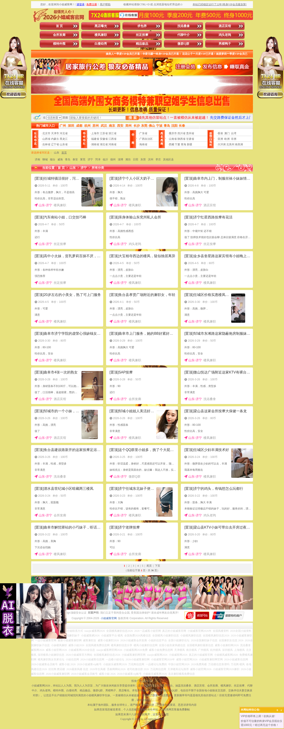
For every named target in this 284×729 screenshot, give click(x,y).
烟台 (52, 159)
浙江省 (112, 133)
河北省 (64, 133)
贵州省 (190, 133)
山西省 (46, 138)
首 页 (59, 26)
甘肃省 (190, 138)
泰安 (75, 159)
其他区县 (168, 159)
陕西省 (181, 138)
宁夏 (177, 144)
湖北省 (104, 144)
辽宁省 (55, 144)
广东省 (143, 133)
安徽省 (104, 138)
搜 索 (132, 118)
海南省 (143, 144)
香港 (220, 133)
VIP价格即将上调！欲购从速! (258, 716)
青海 (183, 144)
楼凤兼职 (101, 35)
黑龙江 (64, 138)
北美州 (230, 144)
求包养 (142, 26)
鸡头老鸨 (225, 35)
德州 (113, 159)
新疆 (189, 144)
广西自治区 (146, 138)
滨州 (150, 159)
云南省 (173, 138)
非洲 (233, 138)
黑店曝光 (101, 26)
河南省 (112, 144)
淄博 (120, 159)
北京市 (46, 133)
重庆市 (173, 133)
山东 (56, 152)
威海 (60, 159)
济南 (37, 159)
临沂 (105, 159)
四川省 (181, 133)
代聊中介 (183, 35)
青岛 (67, 159)
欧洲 (227, 138)
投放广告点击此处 (142, 680)
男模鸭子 (225, 43)
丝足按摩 (142, 35)
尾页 (149, 565)
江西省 (112, 138)
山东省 (64, 144)
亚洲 (220, 138)
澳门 (227, 133)
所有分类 (98, 167)
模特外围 (59, 43)
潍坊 (128, 159)
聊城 (45, 159)
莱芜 (82, 159)
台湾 (233, 133)
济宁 (90, 159)
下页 (157, 565)
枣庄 (158, 159)
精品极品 (142, 43)
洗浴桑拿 (183, 26)
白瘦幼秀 (101, 43)
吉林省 (46, 144)
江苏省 (104, 133)
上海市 (95, 133)
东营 (143, 159)
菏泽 (98, 159)
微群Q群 (183, 43)
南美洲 (239, 144)
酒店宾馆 (225, 26)
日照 (135, 159)
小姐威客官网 (109, 618)
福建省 (95, 138)
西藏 (171, 144)
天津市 (55, 133)
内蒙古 (55, 138)
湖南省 (95, 144)
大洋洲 (222, 144)
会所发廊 (59, 35)
